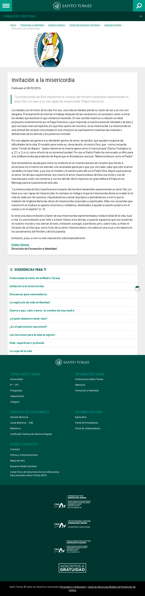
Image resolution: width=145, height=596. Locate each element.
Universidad (16, 379)
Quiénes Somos (56, 25)
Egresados (80, 417)
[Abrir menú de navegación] (6, 5)
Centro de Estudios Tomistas (84, 25)
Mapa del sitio (17, 460)
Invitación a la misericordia (27, 286)
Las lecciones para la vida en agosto (32, 334)
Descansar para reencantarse (28, 294)
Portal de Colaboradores (87, 428)
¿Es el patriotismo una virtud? (28, 326)
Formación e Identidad (87, 390)
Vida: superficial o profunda (27, 342)
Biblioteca (15, 428)
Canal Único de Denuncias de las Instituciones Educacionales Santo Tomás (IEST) (34, 474)
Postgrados (16, 390)
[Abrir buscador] (139, 5)
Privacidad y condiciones (73, 587)
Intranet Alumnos (19, 417)
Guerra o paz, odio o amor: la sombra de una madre (42, 310)
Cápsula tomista (112, 25)
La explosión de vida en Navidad (30, 302)
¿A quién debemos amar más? (29, 318)
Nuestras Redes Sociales (23, 466)
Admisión (80, 385)
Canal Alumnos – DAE (21, 423)
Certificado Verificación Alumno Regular (31, 434)
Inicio (13, 25)
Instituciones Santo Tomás (89, 379)
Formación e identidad (19, 16)
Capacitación (17, 396)
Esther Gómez (20, 244)
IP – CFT (14, 385)
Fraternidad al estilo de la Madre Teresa (35, 278)
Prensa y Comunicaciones (24, 455)
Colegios (14, 402)
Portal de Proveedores (86, 423)
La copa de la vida (21, 351)
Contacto (15, 449)
